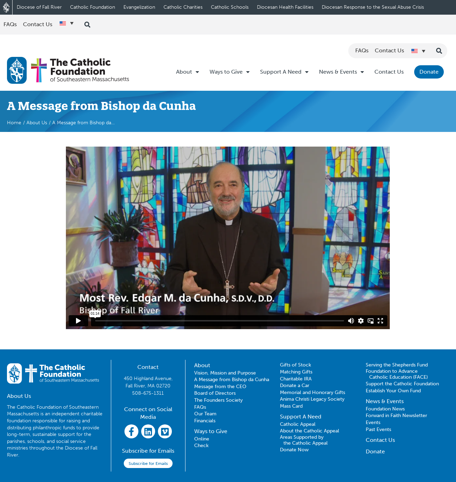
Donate (429, 71)
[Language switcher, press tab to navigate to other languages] (66, 23)
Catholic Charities (183, 7)
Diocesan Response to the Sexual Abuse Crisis (373, 7)
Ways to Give (230, 72)
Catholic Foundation (92, 7)
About (187, 72)
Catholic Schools (230, 7)
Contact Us (389, 71)
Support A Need (284, 72)
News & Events (341, 72)
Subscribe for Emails (148, 463)
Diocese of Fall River (39, 7)
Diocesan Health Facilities (285, 7)
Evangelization (139, 7)
